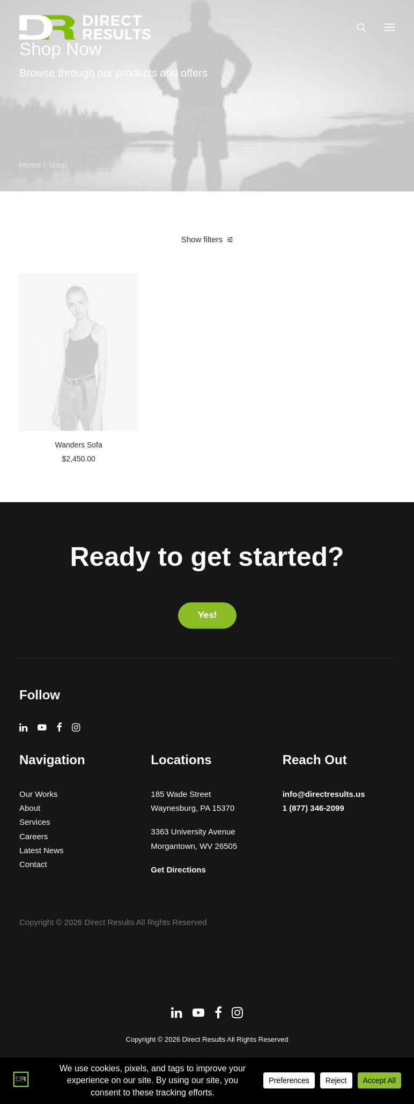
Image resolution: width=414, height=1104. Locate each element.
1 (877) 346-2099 (311, 808)
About (29, 807)
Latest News (41, 850)
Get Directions (178, 869)
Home (30, 164)
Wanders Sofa (78, 445)
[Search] (356, 27)
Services (34, 821)
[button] (389, 27)
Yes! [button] (207, 615)
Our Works (38, 794)
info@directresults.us (322, 793)
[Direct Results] (85, 27)
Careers (33, 836)
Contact (33, 864)
